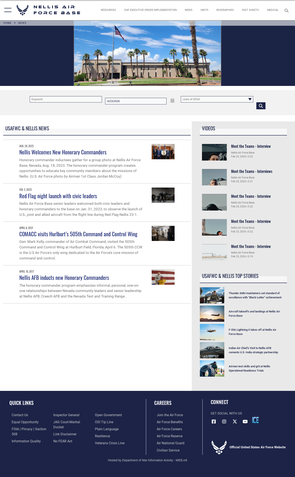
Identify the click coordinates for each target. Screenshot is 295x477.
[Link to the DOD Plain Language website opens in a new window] (106, 415)
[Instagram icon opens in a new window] (224, 421)
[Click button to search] (260, 105)
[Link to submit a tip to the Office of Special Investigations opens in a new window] (60, 442)
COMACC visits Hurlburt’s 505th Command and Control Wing (78, 234)
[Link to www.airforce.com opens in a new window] (166, 415)
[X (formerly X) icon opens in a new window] (234, 421)
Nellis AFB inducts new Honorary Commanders (64, 277)
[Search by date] (136, 101)
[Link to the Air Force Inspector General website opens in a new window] (21, 442)
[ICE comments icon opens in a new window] (255, 420)
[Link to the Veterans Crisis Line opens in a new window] (110, 429)
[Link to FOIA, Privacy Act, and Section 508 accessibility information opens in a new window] (28, 429)
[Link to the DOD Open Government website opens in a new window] (65, 435)
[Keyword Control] (66, 99)
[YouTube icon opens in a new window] (245, 421)
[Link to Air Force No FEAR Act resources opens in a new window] (61, 429)
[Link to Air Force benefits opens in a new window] (166, 422)
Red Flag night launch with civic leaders (58, 196)
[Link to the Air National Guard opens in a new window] (167, 442)
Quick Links (21, 402)
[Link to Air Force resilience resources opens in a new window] (103, 422)
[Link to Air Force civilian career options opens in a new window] (165, 449)
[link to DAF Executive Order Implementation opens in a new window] (150, 10)
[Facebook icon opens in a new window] (214, 421)
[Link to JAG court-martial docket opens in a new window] (70, 415)
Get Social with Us (226, 413)
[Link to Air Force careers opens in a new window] (166, 429)
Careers (162, 402)
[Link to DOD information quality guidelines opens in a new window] (23, 435)
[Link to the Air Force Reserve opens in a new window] (166, 435)
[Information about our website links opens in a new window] (63, 422)
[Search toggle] (287, 10)
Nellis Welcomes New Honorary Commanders (62, 152)
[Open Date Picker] (172, 100)
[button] (7, 10)
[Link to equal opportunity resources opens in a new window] (22, 422)
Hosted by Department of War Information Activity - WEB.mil (147, 459)
